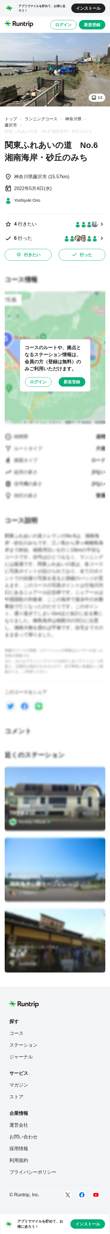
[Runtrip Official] (29, 821)
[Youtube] (96, 1195)
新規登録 (92, 24)
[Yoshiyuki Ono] (22, 200)
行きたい (28, 254)
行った (82, 254)
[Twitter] (67, 1195)
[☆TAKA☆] (23, 892)
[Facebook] (82, 1195)
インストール (88, 8)
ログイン (63, 24)
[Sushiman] (23, 963)
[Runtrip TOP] (19, 24)
